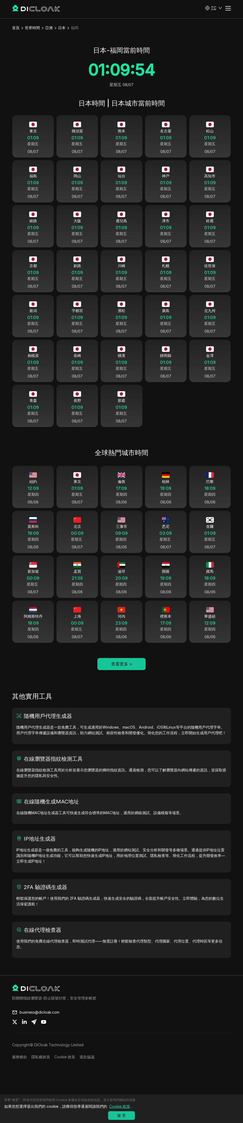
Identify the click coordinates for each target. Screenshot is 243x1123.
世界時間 (32, 27)
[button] (213, 8)
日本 (62, 27)
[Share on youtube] (43, 1033)
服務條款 (19, 1068)
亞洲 (49, 27)
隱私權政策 (40, 1068)
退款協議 (86, 1068)
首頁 (16, 27)
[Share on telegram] (34, 1033)
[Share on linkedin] (24, 1033)
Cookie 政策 (64, 1068)
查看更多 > (121, 675)
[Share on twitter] (14, 1033)
